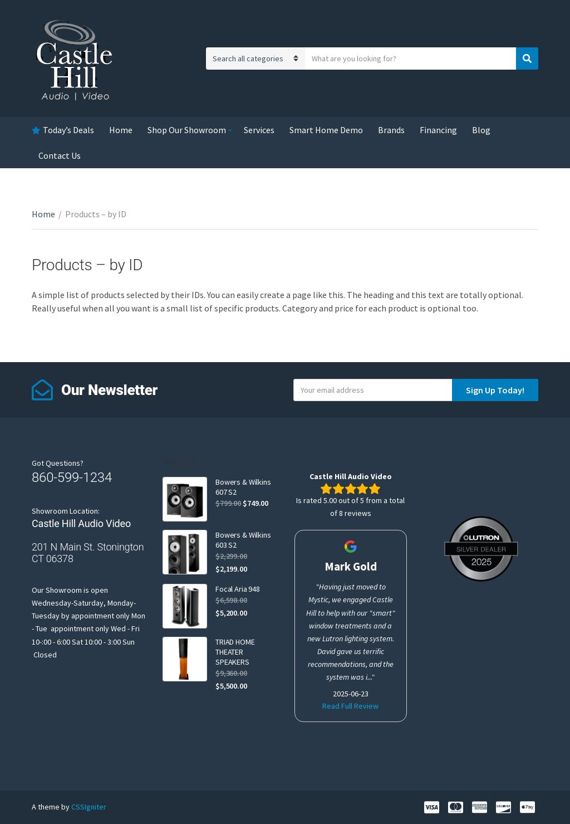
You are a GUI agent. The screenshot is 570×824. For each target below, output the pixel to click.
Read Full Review (350, 706)
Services (259, 129)
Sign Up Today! (495, 390)
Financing (438, 129)
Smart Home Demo (326, 129)
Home (120, 129)
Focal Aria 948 (237, 589)
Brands (391, 129)
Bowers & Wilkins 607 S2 (243, 487)
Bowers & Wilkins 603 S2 (243, 540)
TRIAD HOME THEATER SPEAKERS (235, 652)
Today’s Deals (68, 129)
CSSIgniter (88, 807)
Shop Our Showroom (187, 129)
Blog (481, 129)
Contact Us (59, 155)
